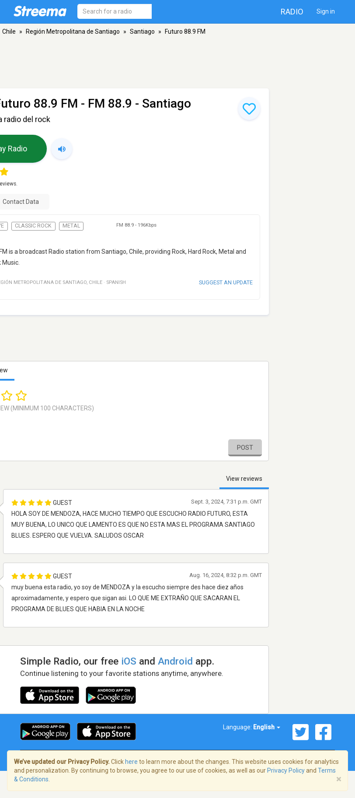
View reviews (244, 478)
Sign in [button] (326, 11)
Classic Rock (33, 226)
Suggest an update (226, 282)
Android (175, 661)
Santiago (142, 31)
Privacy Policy (286, 770)
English (266, 727)
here (131, 761)
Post (245, 448)
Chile (9, 31)
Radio (292, 11)
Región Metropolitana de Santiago (73, 31)
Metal (71, 226)
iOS (128, 661)
